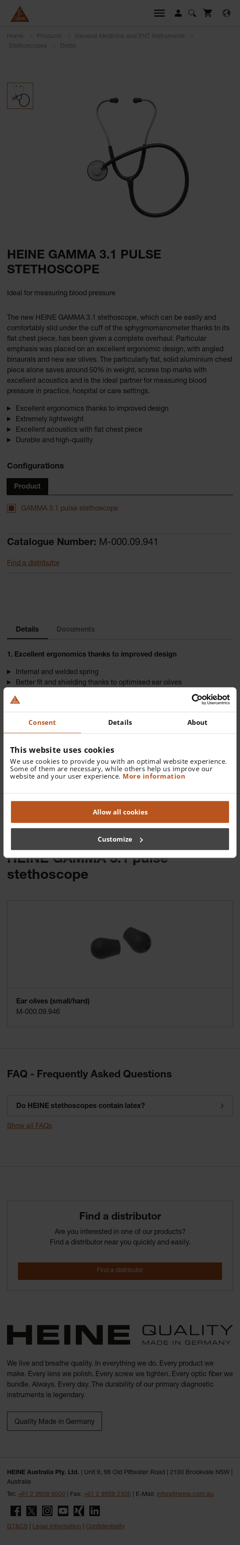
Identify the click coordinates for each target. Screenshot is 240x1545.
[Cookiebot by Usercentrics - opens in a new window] (191, 699)
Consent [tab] (42, 722)
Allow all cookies (120, 811)
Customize (120, 839)
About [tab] (197, 722)
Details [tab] (120, 722)
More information (154, 776)
